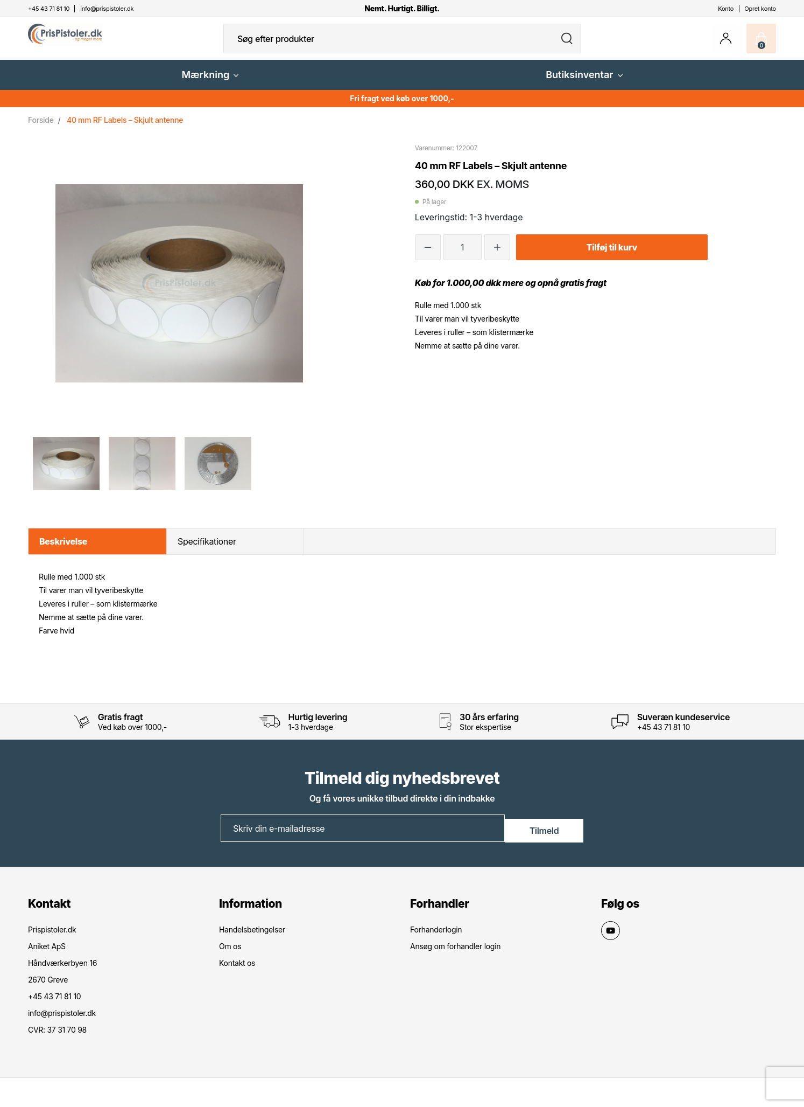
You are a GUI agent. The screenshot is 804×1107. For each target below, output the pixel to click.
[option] (66, 471)
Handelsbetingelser (252, 937)
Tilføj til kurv (612, 255)
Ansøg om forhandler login (455, 953)
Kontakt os (237, 970)
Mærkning (209, 83)
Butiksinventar (584, 83)
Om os (230, 953)
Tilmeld (544, 836)
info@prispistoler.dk (62, 1020)
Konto (726, 8)
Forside (41, 128)
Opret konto (760, 8)
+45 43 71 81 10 (663, 735)
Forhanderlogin (436, 937)
